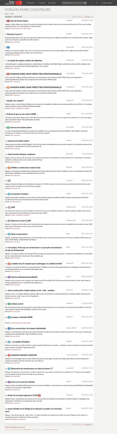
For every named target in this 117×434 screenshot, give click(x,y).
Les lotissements (15, 202)
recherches (47, 429)
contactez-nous (54, 429)
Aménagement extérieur (18, 419)
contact (52, 3)
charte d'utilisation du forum (15, 427)
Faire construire (15, 42)
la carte (41, 3)
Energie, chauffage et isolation (19, 108)
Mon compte (106, 3)
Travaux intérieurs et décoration (20, 28)
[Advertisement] (106, 42)
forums (30, 3)
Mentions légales (27, 429)
